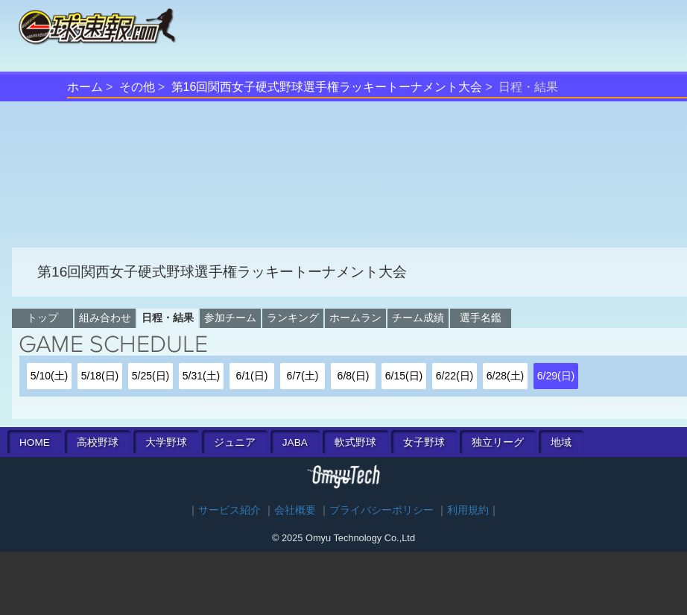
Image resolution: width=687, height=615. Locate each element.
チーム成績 (418, 318)
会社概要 (295, 510)
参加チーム (230, 318)
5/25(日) (151, 376)
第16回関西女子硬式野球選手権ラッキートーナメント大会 (327, 87)
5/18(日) (100, 376)
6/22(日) (455, 376)
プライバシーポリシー (381, 510)
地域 (561, 442)
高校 (97, 442)
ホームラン (355, 318)
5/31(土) (202, 376)
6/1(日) (252, 376)
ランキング (293, 318)
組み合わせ (105, 318)
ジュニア (235, 442)
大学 (166, 442)
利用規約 (468, 510)
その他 (137, 87)
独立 (498, 442)
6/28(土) (506, 376)
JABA (295, 442)
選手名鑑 (480, 318)
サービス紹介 (229, 510)
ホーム (85, 87)
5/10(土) (50, 376)
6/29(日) (556, 376)
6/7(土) (303, 376)
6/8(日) (354, 376)
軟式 (355, 442)
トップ (42, 318)
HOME (34, 442)
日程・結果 (168, 318)
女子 (424, 442)
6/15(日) (404, 376)
